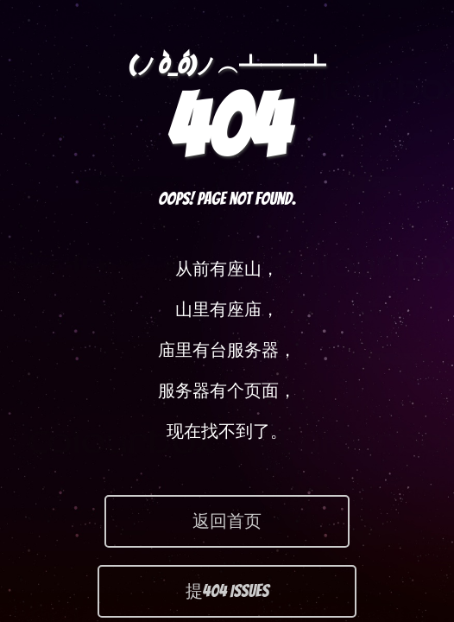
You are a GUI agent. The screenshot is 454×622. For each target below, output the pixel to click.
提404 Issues (227, 590)
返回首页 (227, 520)
